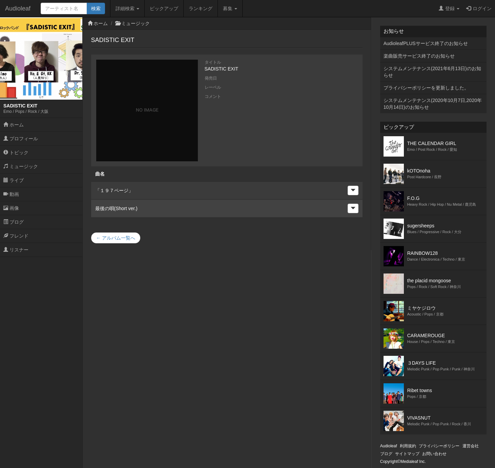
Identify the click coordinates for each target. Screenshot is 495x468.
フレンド (15, 236)
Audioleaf (17, 8)
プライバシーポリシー (439, 446)
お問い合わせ (434, 453)
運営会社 (470, 446)
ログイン (479, 8)
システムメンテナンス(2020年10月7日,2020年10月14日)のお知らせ (433, 104)
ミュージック (20, 166)
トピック (15, 152)
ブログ (13, 222)
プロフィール (20, 138)
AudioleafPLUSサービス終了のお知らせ (426, 43)
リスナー (15, 249)
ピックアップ (164, 8)
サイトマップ (407, 453)
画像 (11, 208)
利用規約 (408, 446)
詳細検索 (127, 8)
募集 (230, 8)
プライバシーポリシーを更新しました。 (426, 87)
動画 (11, 194)
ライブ (13, 180)
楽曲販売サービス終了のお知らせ (419, 56)
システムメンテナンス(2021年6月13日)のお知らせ (432, 72)
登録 (449, 8)
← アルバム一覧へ (116, 238)
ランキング (200, 8)
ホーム (13, 124)
